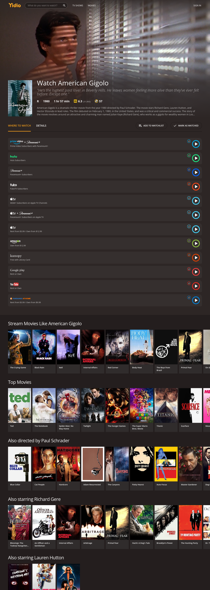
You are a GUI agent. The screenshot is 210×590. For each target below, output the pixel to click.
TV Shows (77, 5)
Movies (92, 5)
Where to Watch (19, 125)
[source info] (188, 141)
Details (41, 125)
